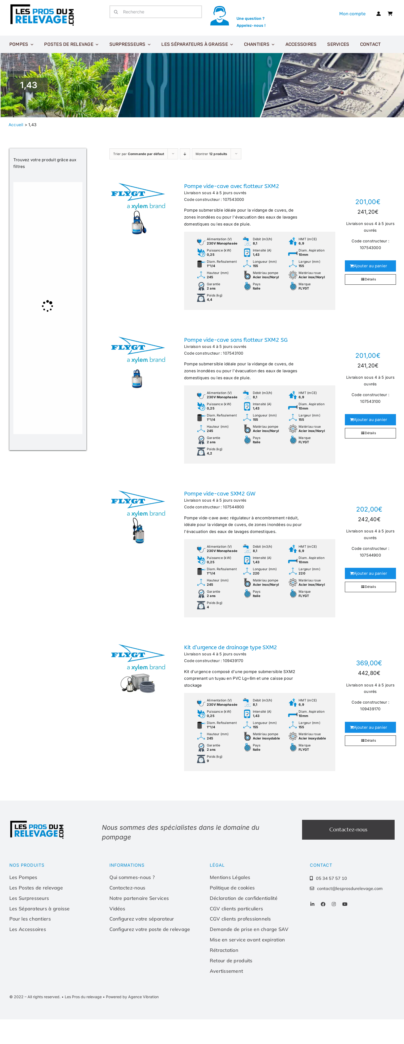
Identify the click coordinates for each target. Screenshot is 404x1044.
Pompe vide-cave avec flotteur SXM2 (231, 186)
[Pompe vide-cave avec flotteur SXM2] (138, 209)
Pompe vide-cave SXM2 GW (220, 493)
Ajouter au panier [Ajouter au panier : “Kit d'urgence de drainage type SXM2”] (370, 727)
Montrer (211, 154)
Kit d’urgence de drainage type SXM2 (230, 647)
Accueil (16, 124)
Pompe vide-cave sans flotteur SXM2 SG (235, 340)
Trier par (138, 154)
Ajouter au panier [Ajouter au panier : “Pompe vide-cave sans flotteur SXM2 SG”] (370, 419)
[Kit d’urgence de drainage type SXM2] (138, 671)
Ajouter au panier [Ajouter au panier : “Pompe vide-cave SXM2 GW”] (370, 573)
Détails (370, 279)
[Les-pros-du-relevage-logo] (42, 5)
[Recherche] (155, 11)
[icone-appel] (219, 7)
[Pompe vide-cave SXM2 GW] (138, 517)
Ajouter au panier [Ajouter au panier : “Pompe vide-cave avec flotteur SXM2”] (370, 265)
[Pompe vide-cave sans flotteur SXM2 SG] (138, 363)
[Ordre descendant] (185, 153)
